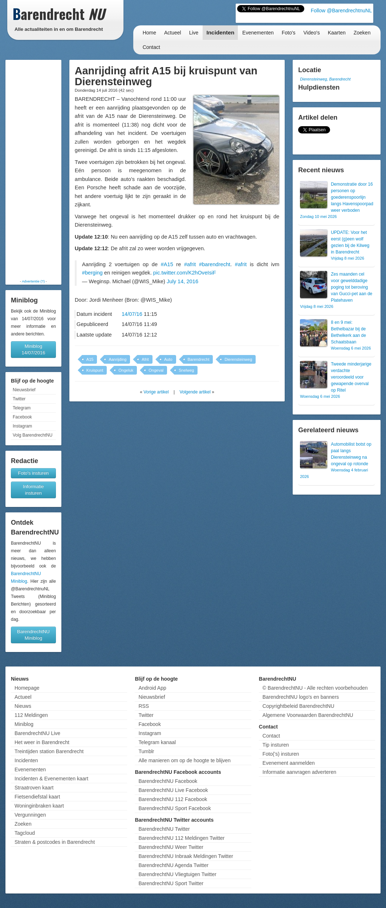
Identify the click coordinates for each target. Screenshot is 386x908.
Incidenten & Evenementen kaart (51, 778)
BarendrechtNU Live (37, 733)
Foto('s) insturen (281, 754)
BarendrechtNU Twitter (164, 829)
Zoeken (362, 33)
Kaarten (337, 33)
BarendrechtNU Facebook (167, 781)
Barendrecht (199, 359)
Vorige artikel (155, 392)
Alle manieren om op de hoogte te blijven (184, 760)
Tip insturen (276, 745)
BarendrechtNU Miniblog (33, 635)
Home (149, 33)
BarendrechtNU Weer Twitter (170, 847)
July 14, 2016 (182, 281)
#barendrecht (214, 264)
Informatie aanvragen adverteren (299, 772)
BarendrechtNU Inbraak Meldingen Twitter (185, 856)
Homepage (27, 688)
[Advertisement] (33, 169)
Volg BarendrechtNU (32, 435)
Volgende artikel (194, 392)
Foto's (289, 33)
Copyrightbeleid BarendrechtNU (298, 706)
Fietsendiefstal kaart (37, 797)
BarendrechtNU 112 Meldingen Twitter (181, 838)
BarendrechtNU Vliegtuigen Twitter (177, 874)
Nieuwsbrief (24, 389)
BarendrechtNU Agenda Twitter (173, 865)
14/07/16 (132, 314)
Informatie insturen (33, 490)
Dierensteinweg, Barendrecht (325, 79)
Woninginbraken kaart (39, 806)
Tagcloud (25, 833)
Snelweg (186, 370)
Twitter (19, 398)
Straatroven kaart (34, 788)
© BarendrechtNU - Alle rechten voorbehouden (315, 688)
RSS (143, 706)
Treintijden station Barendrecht (49, 751)
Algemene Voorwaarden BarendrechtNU (308, 715)
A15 (90, 359)
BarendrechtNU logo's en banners (301, 697)
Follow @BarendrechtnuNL (341, 10)
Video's (311, 33)
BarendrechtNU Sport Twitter (170, 883)
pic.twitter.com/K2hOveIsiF (184, 273)
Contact (151, 47)
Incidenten (220, 32)
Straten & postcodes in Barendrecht (55, 842)
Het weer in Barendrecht (42, 742)
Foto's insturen (33, 473)
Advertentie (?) (33, 281)
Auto (168, 359)
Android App (152, 688)
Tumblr (146, 751)
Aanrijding (117, 359)
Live (194, 33)
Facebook (22, 417)
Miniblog (24, 724)
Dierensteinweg (238, 359)
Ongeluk (125, 370)
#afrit (190, 264)
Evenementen (257, 33)
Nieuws (23, 706)
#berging (92, 273)
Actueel (172, 33)
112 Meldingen (31, 715)
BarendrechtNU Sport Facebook (174, 808)
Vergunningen (30, 815)
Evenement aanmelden (289, 763)
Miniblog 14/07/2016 (33, 349)
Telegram (22, 407)
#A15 (167, 264)
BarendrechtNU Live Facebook (173, 790)
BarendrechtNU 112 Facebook (172, 799)
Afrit (145, 359)
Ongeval (156, 370)
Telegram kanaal (157, 742)
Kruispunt (94, 370)
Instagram (22, 426)
